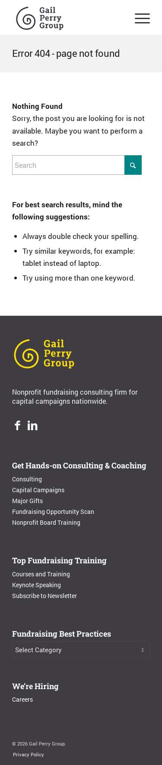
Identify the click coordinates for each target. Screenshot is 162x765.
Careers (22, 699)
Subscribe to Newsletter (44, 596)
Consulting (27, 479)
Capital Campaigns (38, 490)
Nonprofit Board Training (46, 522)
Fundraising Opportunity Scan (53, 511)
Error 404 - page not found (66, 53)
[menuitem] (138, 17)
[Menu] (138, 17)
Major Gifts (27, 501)
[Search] (77, 165)
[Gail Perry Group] (67, 17)
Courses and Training (41, 574)
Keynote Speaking (36, 585)
